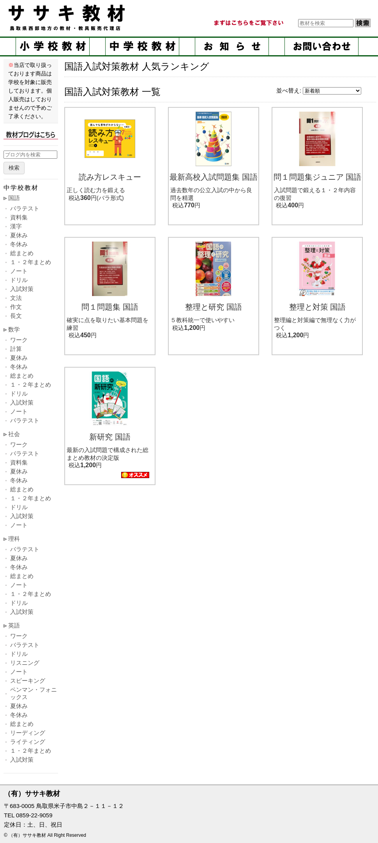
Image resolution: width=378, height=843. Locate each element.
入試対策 (22, 289)
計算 (16, 348)
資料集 (19, 217)
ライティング (27, 741)
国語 (14, 198)
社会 (14, 434)
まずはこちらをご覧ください (248, 22)
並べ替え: (288, 90)
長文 (16, 315)
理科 (14, 538)
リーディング (27, 732)
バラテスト (24, 208)
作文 (16, 306)
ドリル (19, 280)
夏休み (19, 235)
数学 (14, 329)
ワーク (19, 339)
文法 (16, 297)
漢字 (16, 226)
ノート (19, 271)
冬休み (19, 244)
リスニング (24, 662)
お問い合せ (321, 46)
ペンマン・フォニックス (33, 693)
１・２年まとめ (30, 262)
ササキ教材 (68, 17)
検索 (14, 168)
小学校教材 (52, 46)
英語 (14, 625)
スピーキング (27, 680)
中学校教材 (142, 46)
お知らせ (231, 46)
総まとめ (22, 253)
